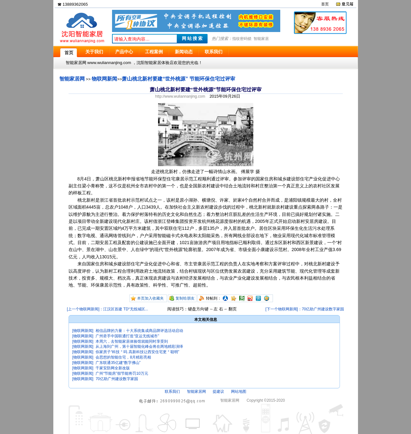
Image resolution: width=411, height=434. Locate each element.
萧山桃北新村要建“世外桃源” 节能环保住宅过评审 (178, 78)
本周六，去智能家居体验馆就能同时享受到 (132, 341)
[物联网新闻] (83, 330)
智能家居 (261, 38)
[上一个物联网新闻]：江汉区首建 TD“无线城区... (107, 309)
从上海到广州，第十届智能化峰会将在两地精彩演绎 (139, 346)
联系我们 (172, 391)
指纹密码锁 (241, 38)
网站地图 (238, 391)
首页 (325, 4)
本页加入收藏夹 (150, 298)
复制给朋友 (185, 298)
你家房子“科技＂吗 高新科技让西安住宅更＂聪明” (137, 352)
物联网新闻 (104, 78)
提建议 (218, 391)
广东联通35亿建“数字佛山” (118, 362)
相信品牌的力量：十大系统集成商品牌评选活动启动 (139, 330)
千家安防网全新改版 (113, 368)
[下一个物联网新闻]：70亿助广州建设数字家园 (304, 309)
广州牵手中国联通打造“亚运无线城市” (127, 336)
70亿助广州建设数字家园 (117, 379)
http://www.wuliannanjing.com (180, 96)
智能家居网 (72, 78)
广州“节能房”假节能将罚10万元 (122, 373)
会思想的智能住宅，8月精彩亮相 (123, 357)
